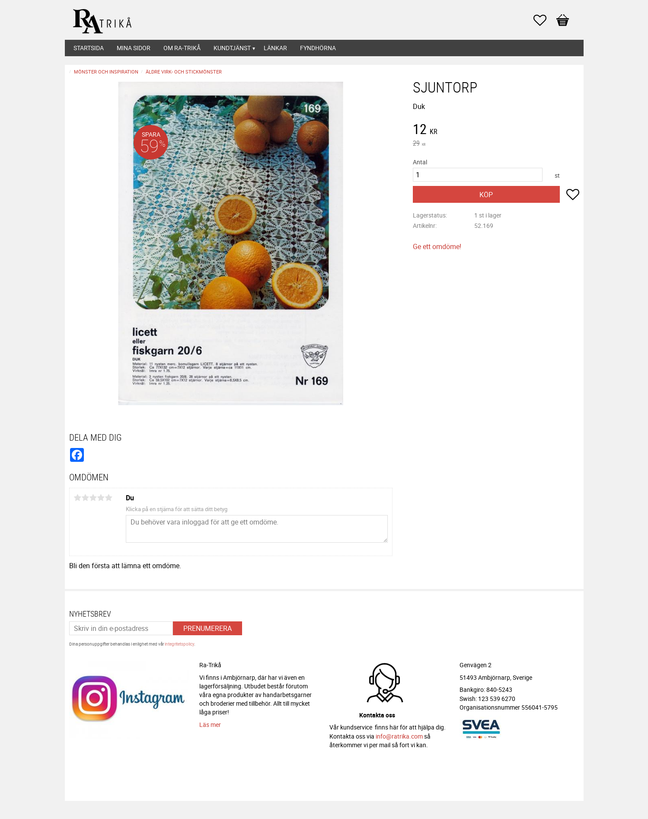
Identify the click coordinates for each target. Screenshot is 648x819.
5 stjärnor (109, 498)
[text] (496, 130)
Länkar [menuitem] (275, 48)
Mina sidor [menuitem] (133, 48)
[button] (544, 20)
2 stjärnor (85, 498)
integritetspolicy (179, 644)
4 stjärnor (101, 498)
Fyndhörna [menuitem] (318, 48)
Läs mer (210, 724)
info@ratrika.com (399, 736)
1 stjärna (78, 498)
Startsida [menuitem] (88, 48)
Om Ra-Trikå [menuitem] (182, 48)
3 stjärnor (93, 498)
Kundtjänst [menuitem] (232, 48)
